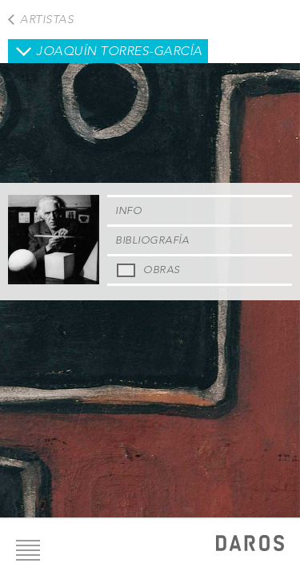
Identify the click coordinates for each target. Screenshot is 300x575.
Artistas (47, 19)
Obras (161, 269)
